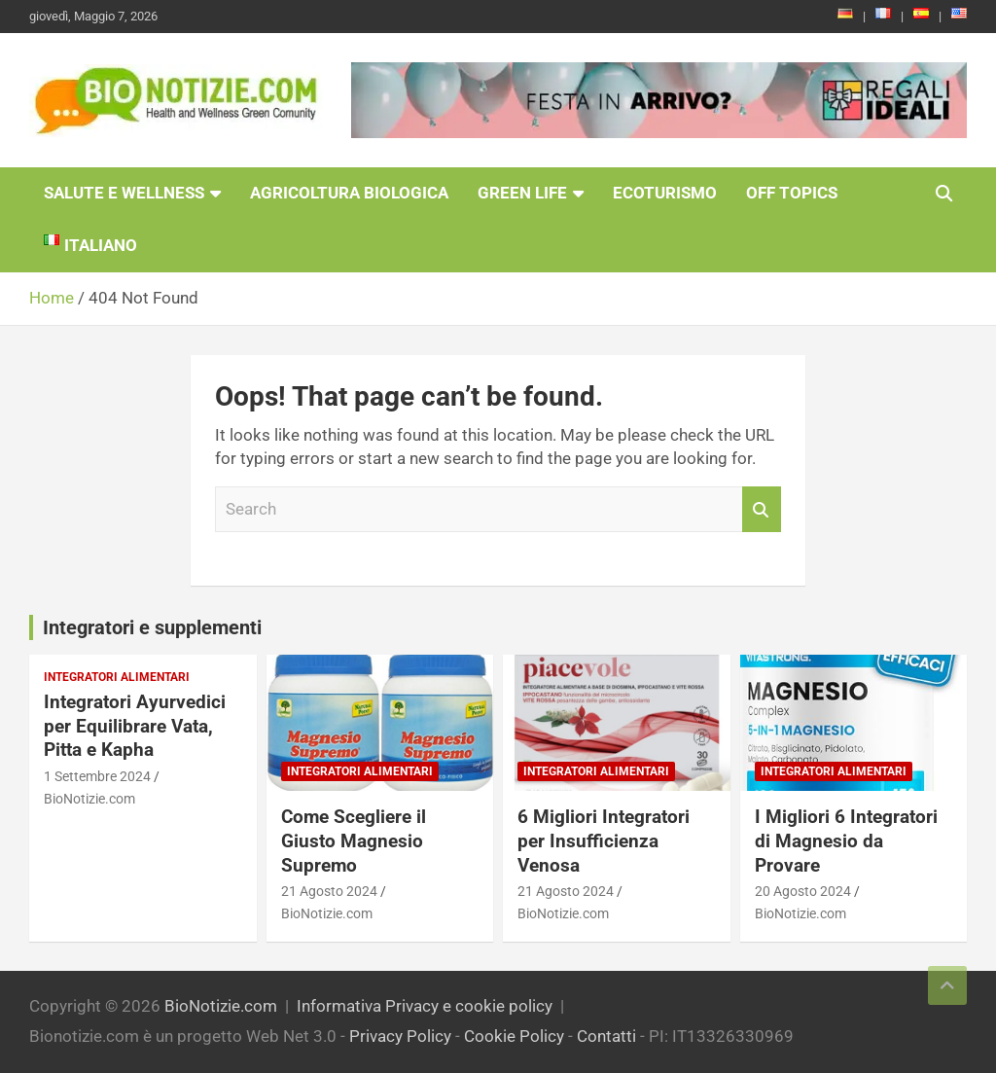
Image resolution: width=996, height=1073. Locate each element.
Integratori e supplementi (152, 627)
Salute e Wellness (124, 192)
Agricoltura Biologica (349, 192)
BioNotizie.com (89, 798)
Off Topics (791, 192)
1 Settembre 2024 (97, 776)
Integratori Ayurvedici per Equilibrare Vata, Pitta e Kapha (135, 726)
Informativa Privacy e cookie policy (424, 1006)
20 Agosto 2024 (803, 891)
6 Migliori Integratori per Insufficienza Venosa (603, 840)
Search (761, 509)
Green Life (522, 192)
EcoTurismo (665, 192)
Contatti (606, 1036)
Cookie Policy (514, 1036)
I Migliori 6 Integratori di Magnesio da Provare (846, 840)
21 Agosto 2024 (329, 891)
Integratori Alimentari (117, 677)
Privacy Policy (400, 1036)
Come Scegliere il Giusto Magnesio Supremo (353, 840)
